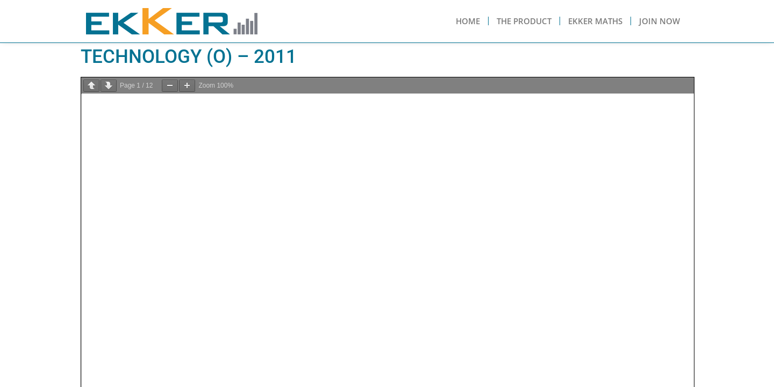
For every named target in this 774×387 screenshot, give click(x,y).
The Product (524, 21)
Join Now (659, 21)
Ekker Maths (595, 21)
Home (468, 21)
